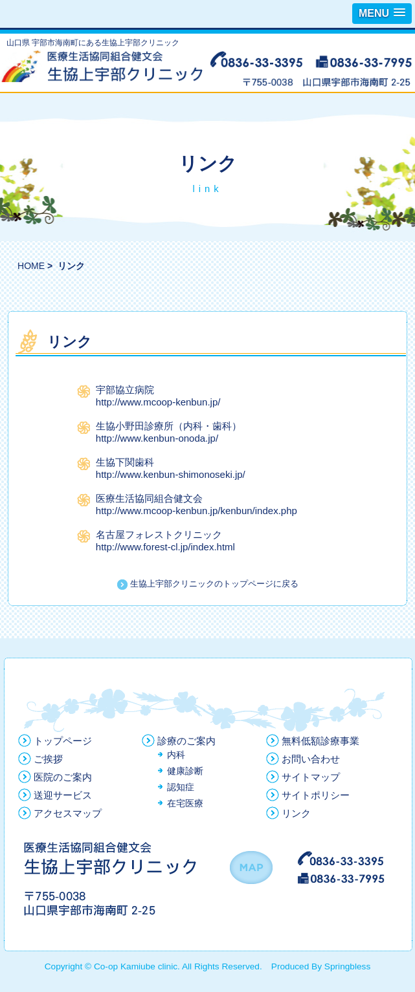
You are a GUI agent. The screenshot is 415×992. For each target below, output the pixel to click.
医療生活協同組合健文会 (149, 498)
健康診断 (185, 771)
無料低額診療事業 (320, 740)
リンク (296, 813)
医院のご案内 (63, 776)
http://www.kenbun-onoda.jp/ (157, 438)
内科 (176, 755)
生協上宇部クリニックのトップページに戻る (208, 583)
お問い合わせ (311, 758)
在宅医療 (185, 803)
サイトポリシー (316, 795)
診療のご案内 (186, 740)
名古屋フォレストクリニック (159, 534)
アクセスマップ (68, 813)
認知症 (180, 787)
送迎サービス (63, 795)
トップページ (63, 740)
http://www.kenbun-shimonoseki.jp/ (170, 474)
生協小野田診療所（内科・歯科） (168, 425)
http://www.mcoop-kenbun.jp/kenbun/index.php (196, 510)
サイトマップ (311, 776)
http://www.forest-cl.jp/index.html (165, 546)
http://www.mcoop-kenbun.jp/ (158, 401)
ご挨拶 (48, 758)
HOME (31, 266)
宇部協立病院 (125, 389)
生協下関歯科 (125, 462)
